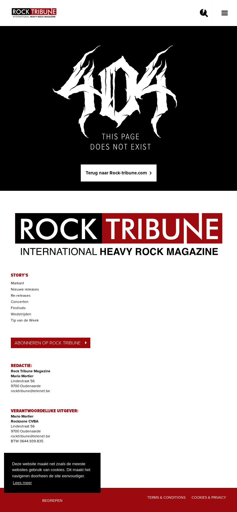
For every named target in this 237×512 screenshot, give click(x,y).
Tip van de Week (25, 320)
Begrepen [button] (52, 500)
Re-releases (21, 295)
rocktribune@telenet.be (30, 391)
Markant (17, 283)
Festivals (18, 308)
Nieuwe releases (25, 289)
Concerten (19, 302)
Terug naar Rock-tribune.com (119, 173)
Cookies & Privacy (209, 497)
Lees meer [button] (22, 482)
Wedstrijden (21, 314)
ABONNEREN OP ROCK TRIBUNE (51, 343)
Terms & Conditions (166, 497)
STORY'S (19, 275)
